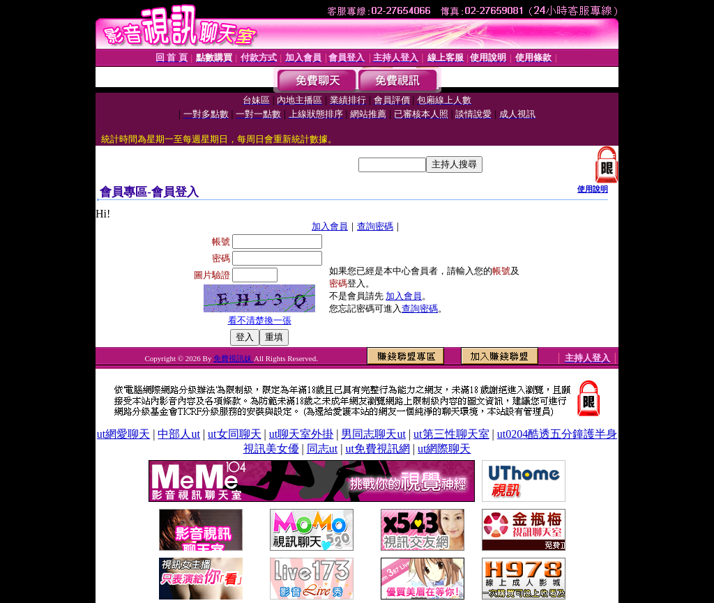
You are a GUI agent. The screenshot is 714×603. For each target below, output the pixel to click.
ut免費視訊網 (377, 449)
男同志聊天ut (373, 434)
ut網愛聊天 (123, 434)
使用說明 (592, 189)
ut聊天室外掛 (301, 434)
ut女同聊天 (234, 434)
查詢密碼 (375, 226)
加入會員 (330, 226)
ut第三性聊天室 (451, 434)
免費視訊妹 (233, 358)
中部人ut (178, 434)
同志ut (322, 449)
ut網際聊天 (444, 449)
